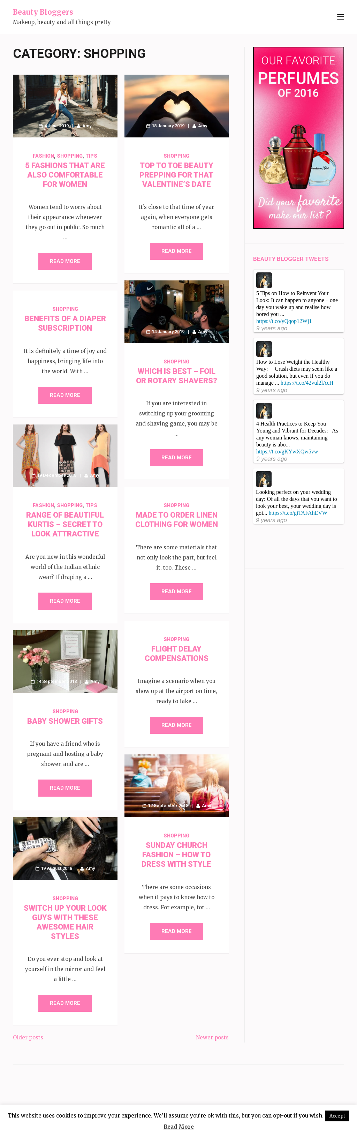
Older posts (28, 1037)
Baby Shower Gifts (65, 721)
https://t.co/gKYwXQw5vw (287, 451)
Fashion (43, 156)
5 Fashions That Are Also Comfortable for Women (65, 175)
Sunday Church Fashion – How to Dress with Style (176, 854)
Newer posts (212, 1037)
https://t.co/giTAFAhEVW (297, 513)
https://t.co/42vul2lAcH (307, 383)
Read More (65, 261)
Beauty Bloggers (43, 12)
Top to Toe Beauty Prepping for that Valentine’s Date (176, 175)
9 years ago (271, 328)
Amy (86, 125)
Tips (91, 156)
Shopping (70, 156)
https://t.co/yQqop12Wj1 (284, 321)
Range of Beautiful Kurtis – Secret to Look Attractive (65, 524)
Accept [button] (337, 1116)
